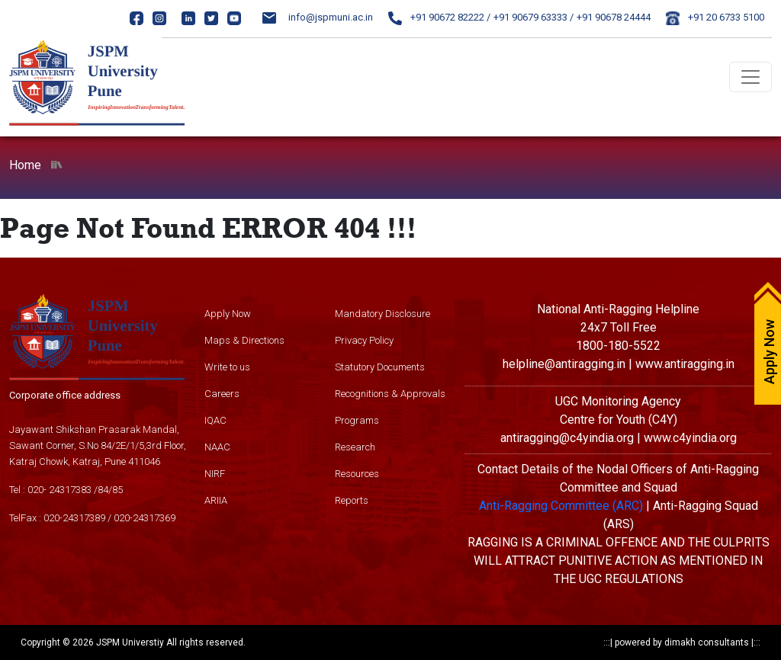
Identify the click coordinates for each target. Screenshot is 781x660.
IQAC (215, 420)
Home (25, 165)
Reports (351, 500)
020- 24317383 (59, 489)
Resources (357, 473)
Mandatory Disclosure (382, 313)
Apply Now (227, 313)
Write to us (227, 367)
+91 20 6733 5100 (715, 17)
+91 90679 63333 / (533, 17)
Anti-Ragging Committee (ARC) (561, 505)
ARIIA (215, 500)
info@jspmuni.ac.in (317, 17)
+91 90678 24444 (614, 17)
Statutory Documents (380, 367)
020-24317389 (74, 518)
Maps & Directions (244, 340)
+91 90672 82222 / (439, 17)
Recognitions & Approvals (390, 393)
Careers (221, 393)
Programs (357, 420)
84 (103, 489)
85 (117, 489)
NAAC (217, 447)
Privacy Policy (364, 340)
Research (355, 447)
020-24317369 (144, 518)
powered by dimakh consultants (682, 642)
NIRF (214, 473)
